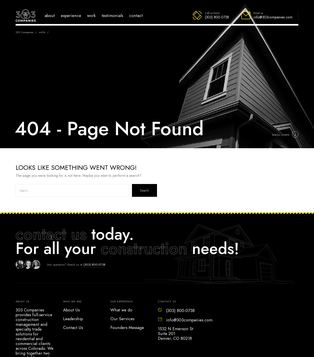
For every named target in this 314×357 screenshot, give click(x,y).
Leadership (73, 319)
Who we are (72, 301)
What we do (121, 310)
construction (144, 248)
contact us (51, 234)
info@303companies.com (185, 320)
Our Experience (121, 301)
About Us (71, 310)
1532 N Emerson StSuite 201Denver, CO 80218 (175, 333)
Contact (136, 15)
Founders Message (127, 328)
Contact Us (73, 328)
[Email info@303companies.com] (266, 15)
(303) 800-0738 (94, 264)
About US (22, 301)
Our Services (122, 319)
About (50, 15)
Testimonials (112, 15)
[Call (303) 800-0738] (210, 15)
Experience (71, 15)
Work (91, 15)
